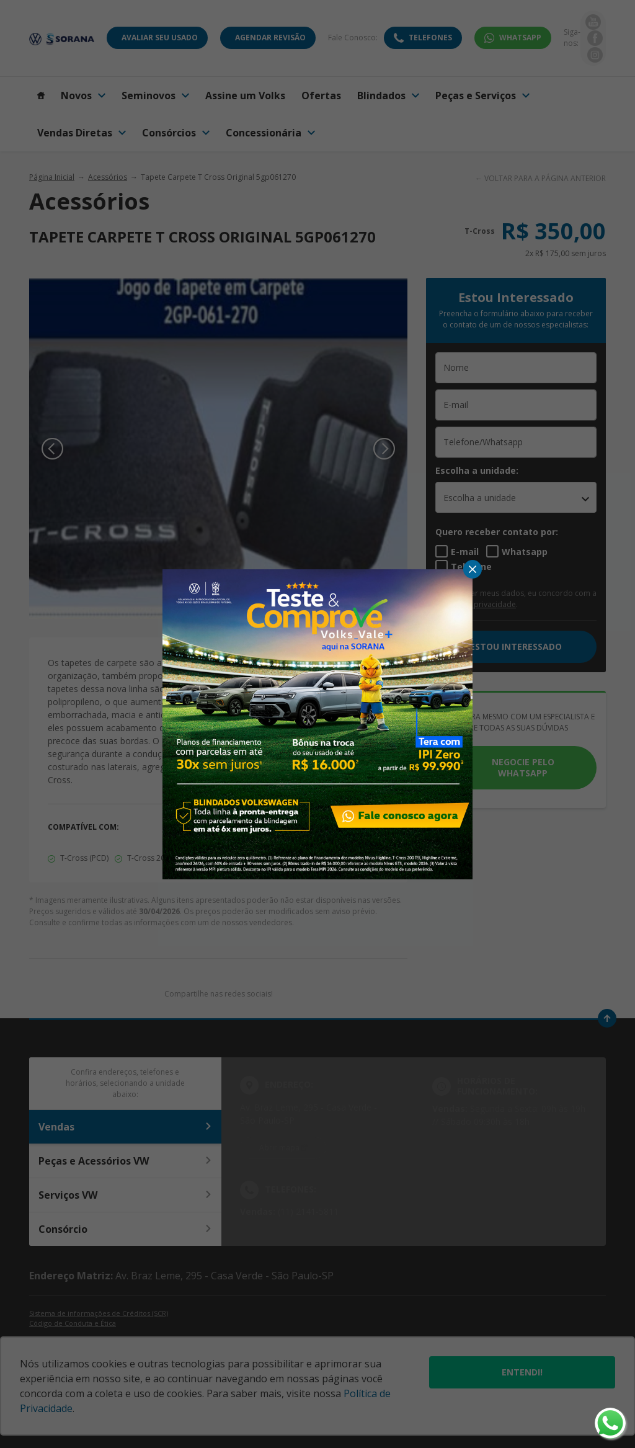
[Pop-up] (317, 723)
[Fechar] (472, 569)
